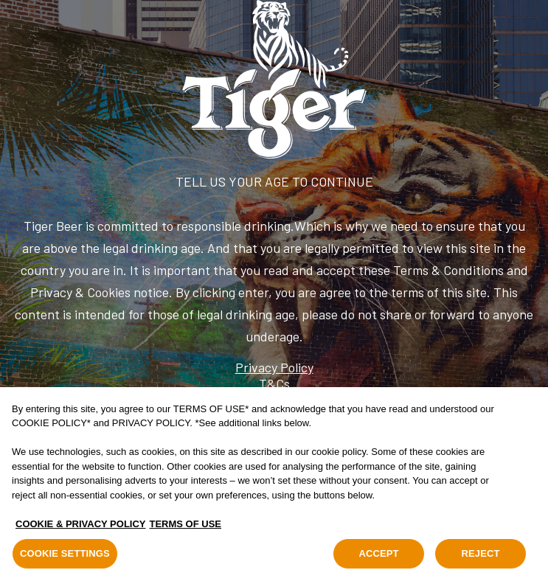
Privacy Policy (274, 367)
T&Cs (274, 383)
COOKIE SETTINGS (65, 554)
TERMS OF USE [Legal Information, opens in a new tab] (186, 523)
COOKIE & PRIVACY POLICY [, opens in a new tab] (80, 523)
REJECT (480, 554)
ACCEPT (378, 554)
